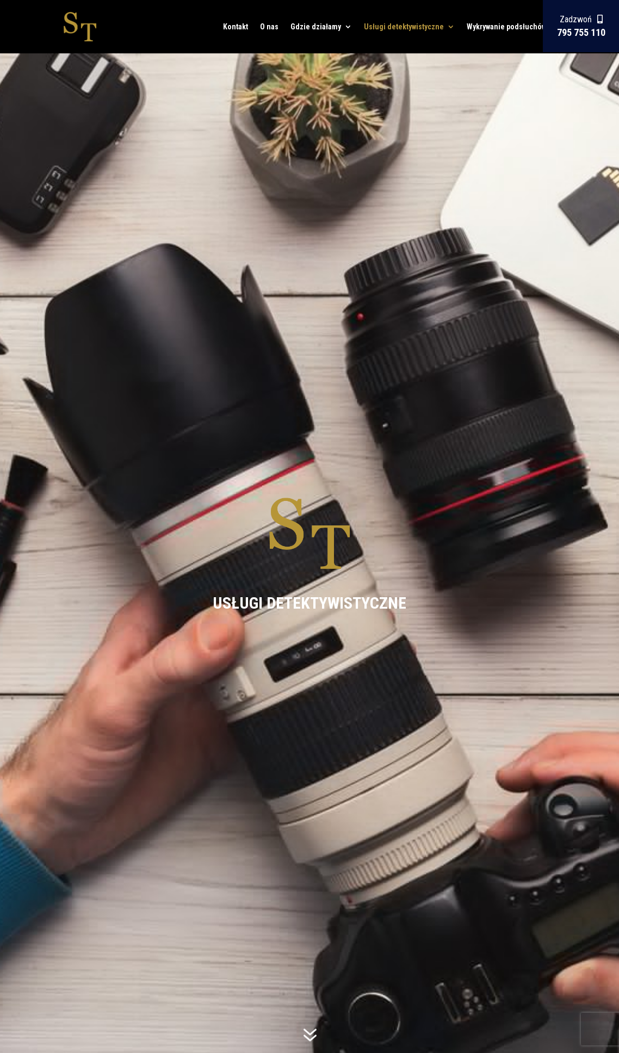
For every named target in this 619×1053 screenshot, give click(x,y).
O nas (269, 27)
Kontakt (235, 27)
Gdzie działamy (315, 27)
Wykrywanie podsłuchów (506, 27)
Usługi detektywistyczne (404, 27)
